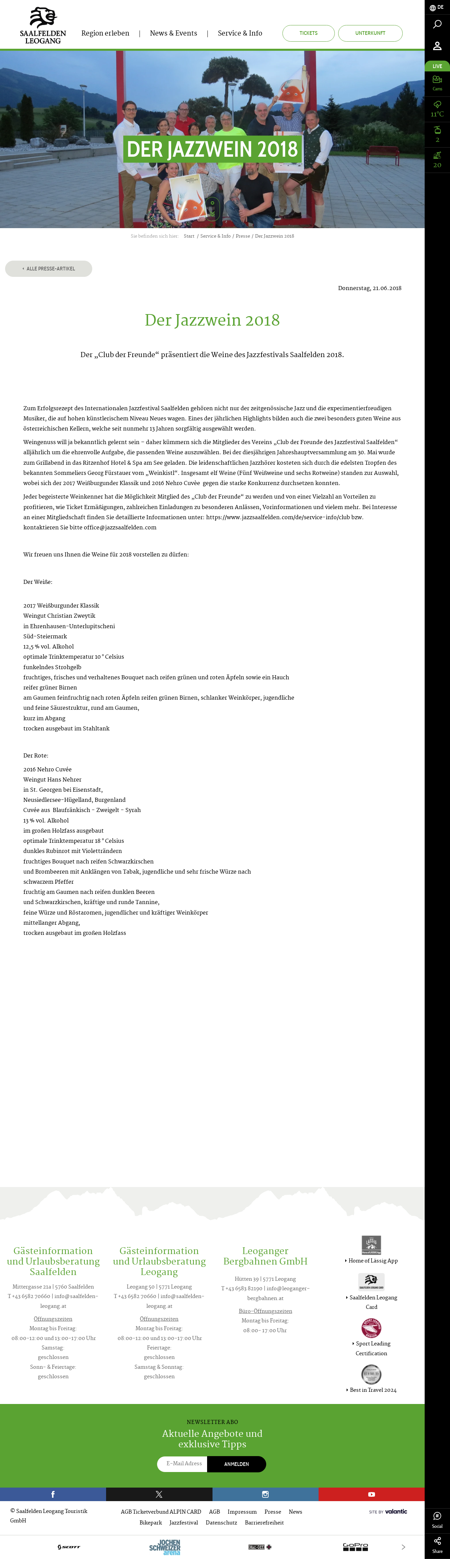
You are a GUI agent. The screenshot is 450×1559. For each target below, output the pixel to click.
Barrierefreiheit (264, 1523)
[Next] (404, 1547)
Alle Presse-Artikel (48, 268)
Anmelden (236, 1464)
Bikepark (151, 1523)
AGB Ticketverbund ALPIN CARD (161, 1512)
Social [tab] (437, 1520)
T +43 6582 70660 (29, 1297)
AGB (214, 1512)
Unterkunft (370, 33)
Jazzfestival (184, 1523)
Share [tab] (437, 1545)
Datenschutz (221, 1523)
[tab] (437, 7)
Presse (273, 1512)
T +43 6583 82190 (241, 1289)
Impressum (242, 1512)
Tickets (309, 33)
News (295, 1512)
